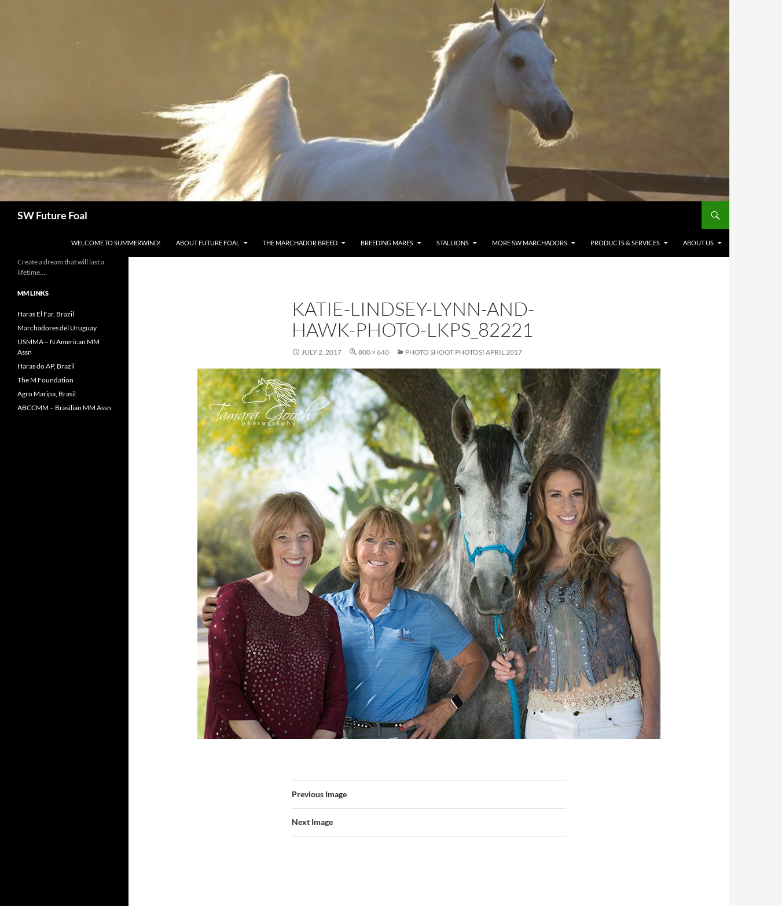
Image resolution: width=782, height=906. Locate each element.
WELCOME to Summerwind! (116, 242)
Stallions (452, 242)
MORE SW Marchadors (529, 242)
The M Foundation (45, 379)
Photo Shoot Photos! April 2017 (463, 352)
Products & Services (625, 242)
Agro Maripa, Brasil (46, 393)
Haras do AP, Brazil (46, 366)
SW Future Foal (52, 215)
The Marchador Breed (300, 242)
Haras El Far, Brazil (45, 314)
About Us (698, 242)
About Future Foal (208, 242)
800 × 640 (373, 352)
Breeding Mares (387, 242)
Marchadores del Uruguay (57, 327)
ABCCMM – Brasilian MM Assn (64, 407)
